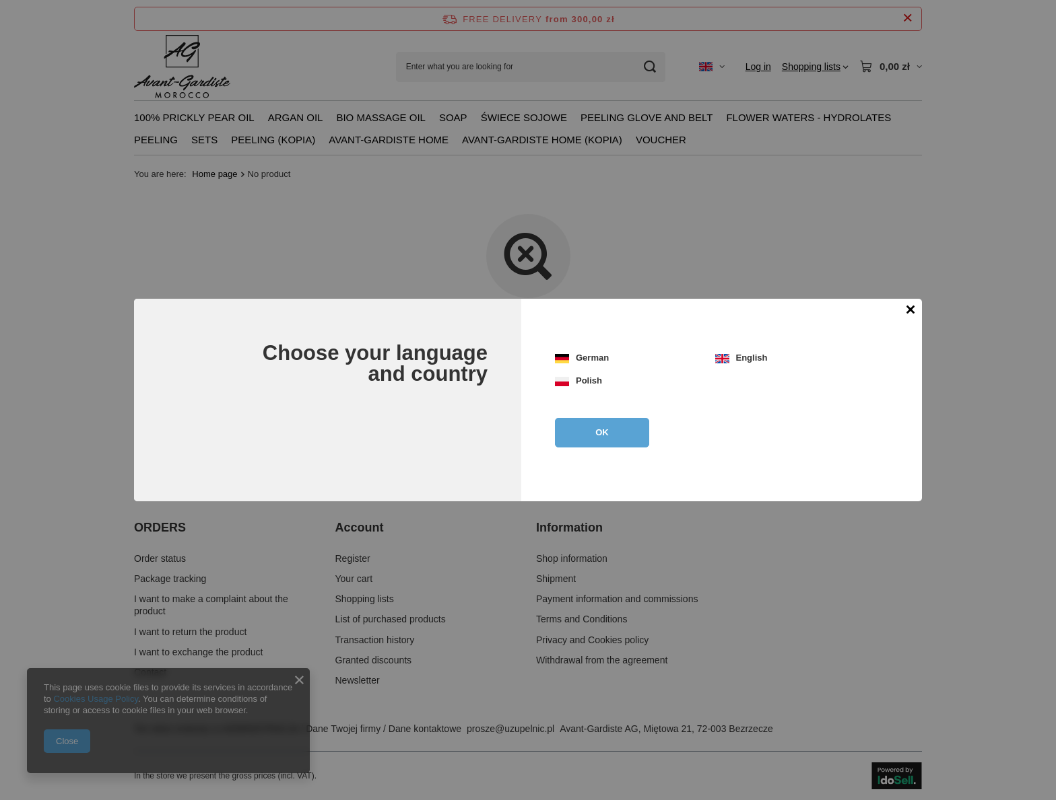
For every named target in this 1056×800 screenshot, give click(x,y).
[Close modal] (910, 310)
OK (602, 432)
